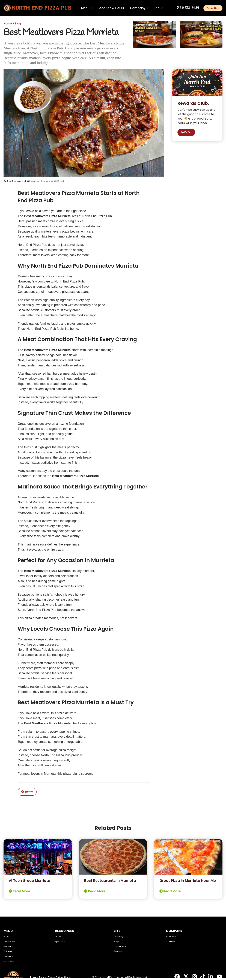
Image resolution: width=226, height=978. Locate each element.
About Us (171, 936)
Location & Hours (111, 8)
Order (58, 936)
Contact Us (120, 946)
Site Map (119, 951)
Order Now (212, 8)
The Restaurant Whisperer (23, 181)
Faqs (116, 941)
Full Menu (9, 961)
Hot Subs (9, 946)
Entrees (8, 951)
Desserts (9, 956)
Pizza (7, 936)
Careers (171, 941)
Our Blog (119, 936)
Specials (60, 941)
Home (8, 23)
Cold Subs (9, 941)
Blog (18, 23)
